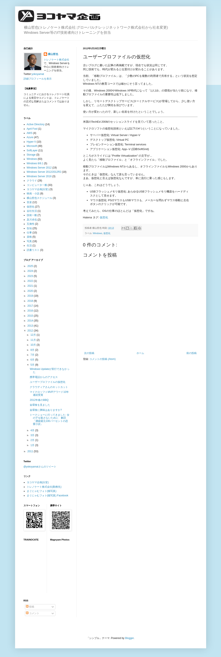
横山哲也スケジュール (39, 198)
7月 (32, 354)
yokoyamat (38, 74)
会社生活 (32, 210)
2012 (30, 330)
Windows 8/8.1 (35, 163)
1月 (32, 445)
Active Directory (36, 124)
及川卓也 (32, 219)
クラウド (32, 180)
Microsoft (32, 146)
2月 (32, 440)
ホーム (140, 353)
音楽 (29, 202)
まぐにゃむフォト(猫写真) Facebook (47, 495)
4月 (32, 430)
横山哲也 (53, 54)
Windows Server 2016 (39, 176)
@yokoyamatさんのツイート (40, 466)
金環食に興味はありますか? (46, 410)
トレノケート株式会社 (56, 59)
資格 (29, 236)
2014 (30, 320)
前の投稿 (191, 353)
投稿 (30, 606)
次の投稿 (89, 353)
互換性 (30, 223)
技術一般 (32, 215)
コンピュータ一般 (37, 185)
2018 (30, 300)
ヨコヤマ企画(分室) (38, 189)
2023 (30, 276)
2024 (30, 271)
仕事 (29, 232)
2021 (30, 285)
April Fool (32, 128)
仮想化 (104, 217)
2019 (30, 295)
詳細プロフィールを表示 (38, 78)
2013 (30, 325)
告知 (29, 228)
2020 (30, 290)
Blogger (129, 638)
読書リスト (33, 249)
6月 (32, 359)
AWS (29, 133)
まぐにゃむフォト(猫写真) (41, 491)
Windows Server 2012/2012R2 (44, 171)
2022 (30, 280)
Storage (31, 154)
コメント (32, 613)
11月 (33, 339)
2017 (30, 305)
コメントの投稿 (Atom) (102, 359)
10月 (33, 344)
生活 (29, 245)
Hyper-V (31, 141)
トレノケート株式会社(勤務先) (44, 486)
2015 (30, 315)
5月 (32, 364)
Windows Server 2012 (39, 167)
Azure (30, 137)
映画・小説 (33, 193)
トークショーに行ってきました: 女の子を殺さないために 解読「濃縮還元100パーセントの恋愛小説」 (49, 419)
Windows (97, 233)
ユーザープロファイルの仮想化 (47, 381)
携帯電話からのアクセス (44, 377)
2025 (30, 266)
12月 (33, 334)
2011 (30, 451)
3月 (32, 435)
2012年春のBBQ (39, 400)
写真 (29, 241)
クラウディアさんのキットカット (49, 387)
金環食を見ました (40, 404)
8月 (32, 349)
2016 (30, 310)
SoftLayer (32, 150)
